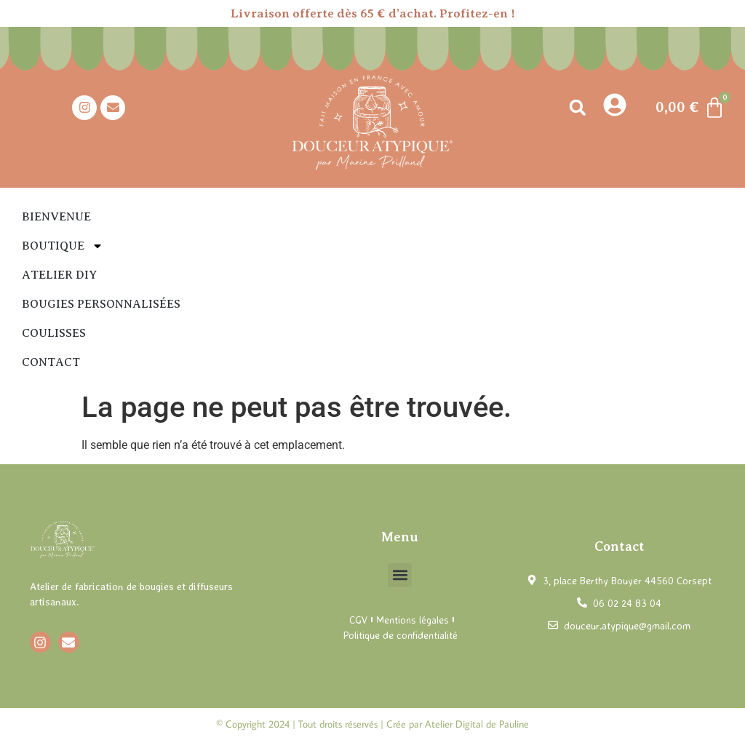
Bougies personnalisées (101, 304)
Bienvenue (56, 216)
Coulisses (54, 333)
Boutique (62, 246)
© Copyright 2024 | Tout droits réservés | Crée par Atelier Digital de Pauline (372, 724)
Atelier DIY (59, 275)
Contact (51, 362)
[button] (577, 107)
